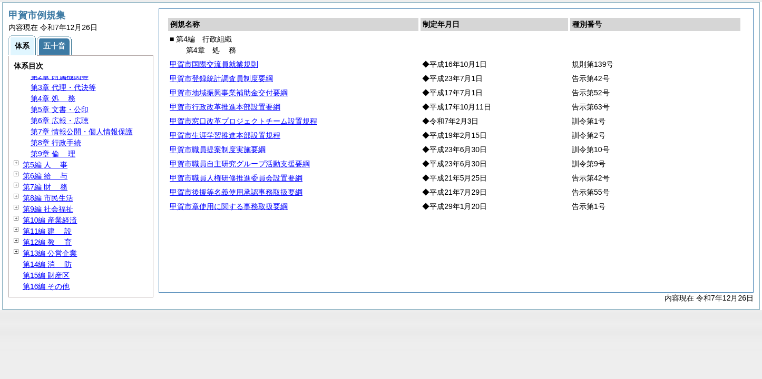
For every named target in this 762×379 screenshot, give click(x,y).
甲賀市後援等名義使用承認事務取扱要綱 (236, 192)
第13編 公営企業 (50, 253)
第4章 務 (53, 98)
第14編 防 (47, 264)
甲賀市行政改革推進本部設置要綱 (225, 107)
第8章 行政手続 (56, 142)
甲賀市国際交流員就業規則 (214, 64)
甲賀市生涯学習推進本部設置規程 (225, 135)
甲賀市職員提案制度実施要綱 (218, 149)
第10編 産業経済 (50, 220)
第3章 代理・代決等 (63, 87)
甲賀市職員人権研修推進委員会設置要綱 (236, 178)
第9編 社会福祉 (48, 209)
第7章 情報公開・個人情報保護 (82, 131)
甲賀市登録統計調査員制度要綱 (221, 78)
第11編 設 (47, 231)
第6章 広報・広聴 (60, 120)
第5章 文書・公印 (60, 109)
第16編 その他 (46, 286)
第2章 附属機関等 (60, 76)
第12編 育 (47, 242)
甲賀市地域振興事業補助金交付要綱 (229, 92)
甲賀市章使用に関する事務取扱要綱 (229, 206)
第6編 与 (45, 176)
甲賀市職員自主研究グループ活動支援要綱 (240, 163)
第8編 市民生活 (48, 198)
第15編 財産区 (46, 275)
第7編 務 (45, 187)
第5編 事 (45, 165)
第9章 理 (53, 153)
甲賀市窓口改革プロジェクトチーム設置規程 (243, 121)
